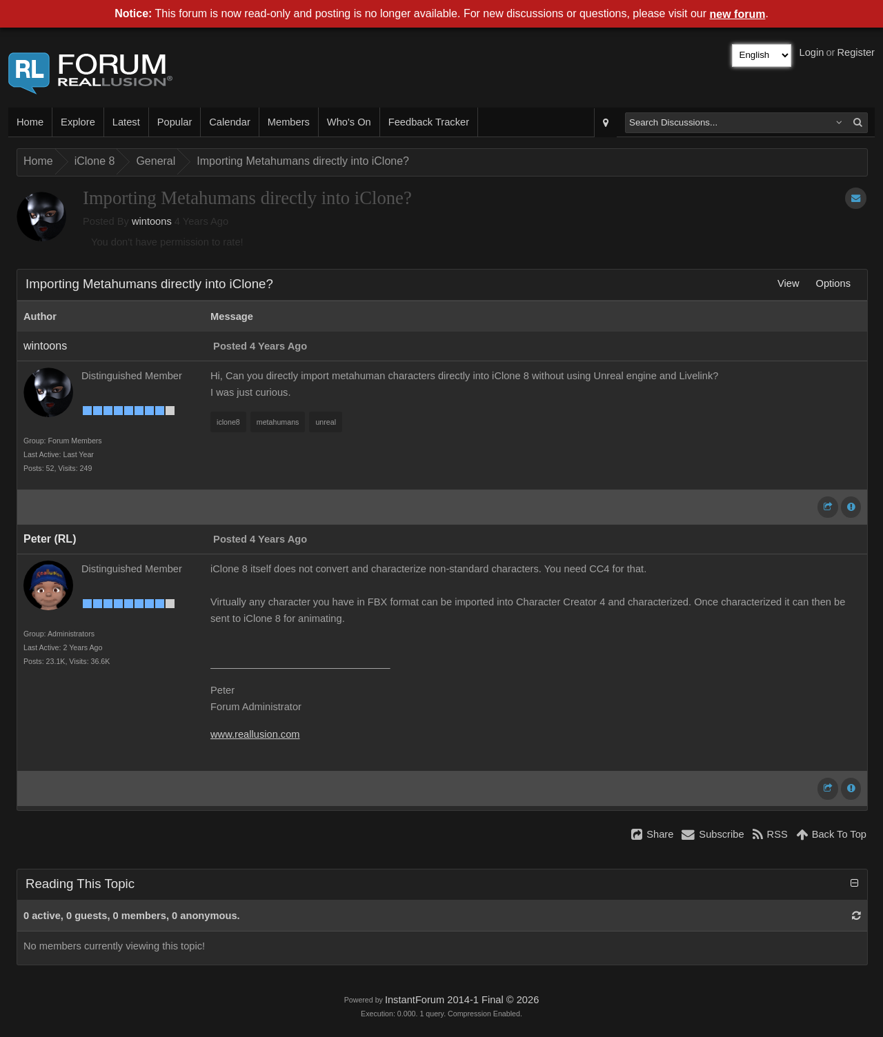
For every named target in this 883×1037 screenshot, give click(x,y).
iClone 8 (95, 161)
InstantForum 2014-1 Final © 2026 (462, 999)
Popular (175, 122)
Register (856, 52)
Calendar (229, 122)
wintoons (152, 221)
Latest (126, 122)
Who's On (349, 122)
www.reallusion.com (255, 734)
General (155, 161)
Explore (77, 122)
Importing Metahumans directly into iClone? (303, 161)
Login (812, 52)
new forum (738, 14)
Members (288, 122)
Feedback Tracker (428, 122)
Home (30, 122)
